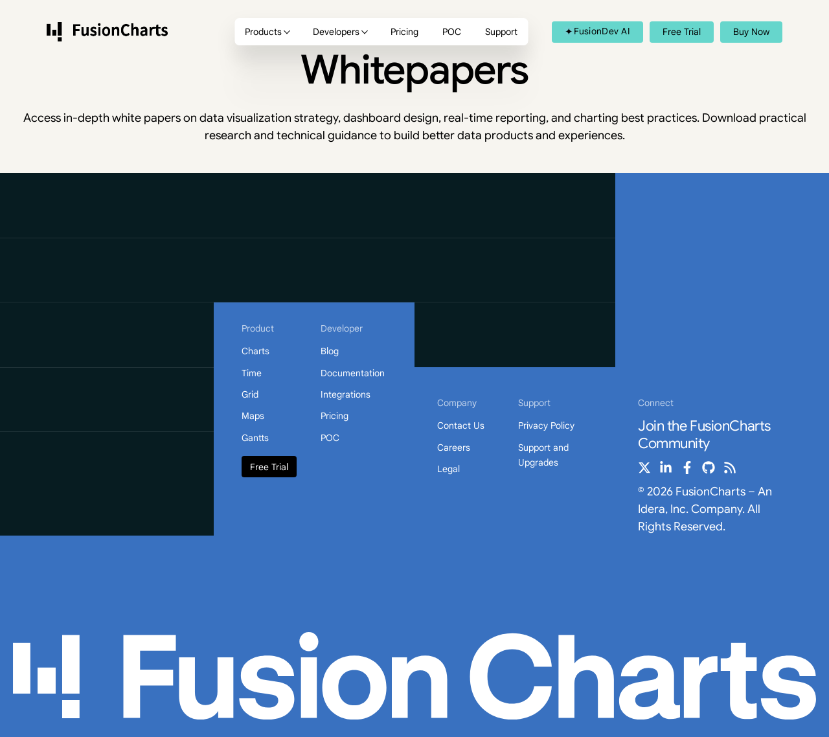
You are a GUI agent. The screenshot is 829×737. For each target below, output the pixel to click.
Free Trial (269, 467)
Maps (253, 416)
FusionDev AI (597, 31)
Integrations (345, 394)
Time (252, 373)
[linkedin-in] (665, 467)
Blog (330, 351)
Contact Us (460, 425)
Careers (453, 447)
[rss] (729, 467)
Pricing (404, 32)
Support (501, 32)
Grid (250, 394)
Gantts (255, 438)
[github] (708, 467)
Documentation (353, 373)
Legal (448, 469)
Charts (255, 351)
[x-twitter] (644, 467)
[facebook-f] (687, 467)
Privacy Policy (546, 425)
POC (451, 32)
